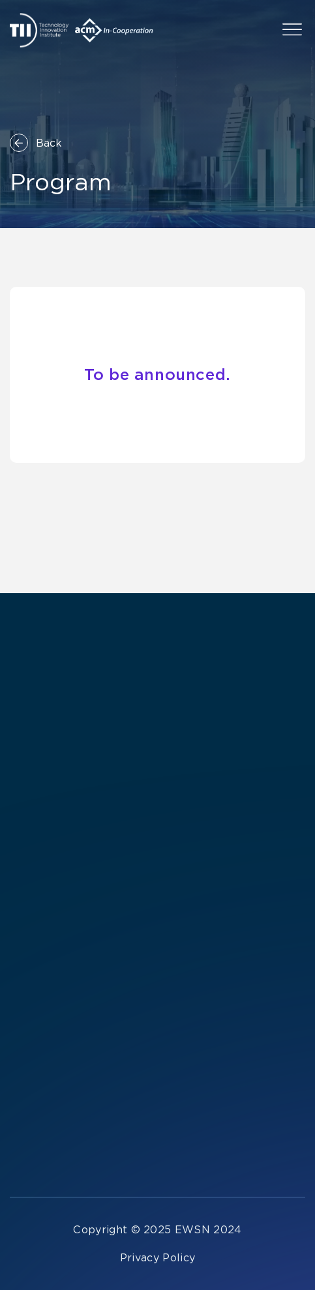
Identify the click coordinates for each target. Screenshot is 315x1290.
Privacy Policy (157, 1258)
